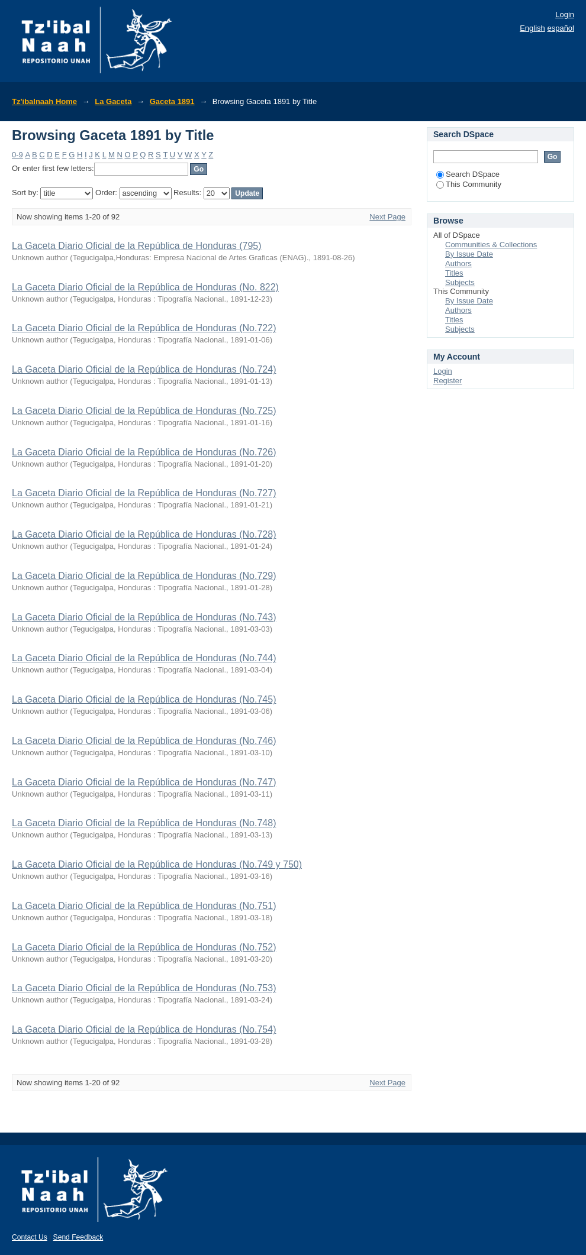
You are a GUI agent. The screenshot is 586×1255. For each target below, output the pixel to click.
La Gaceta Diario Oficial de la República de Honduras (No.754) (144, 1029)
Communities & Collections (491, 244)
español (560, 28)
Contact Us (29, 1237)
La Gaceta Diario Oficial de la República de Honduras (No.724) (144, 369)
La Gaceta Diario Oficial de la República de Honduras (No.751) (144, 906)
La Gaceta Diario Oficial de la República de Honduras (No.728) (144, 534)
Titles (454, 273)
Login (564, 14)
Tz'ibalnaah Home (44, 101)
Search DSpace (468, 174)
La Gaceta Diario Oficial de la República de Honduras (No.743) (144, 617)
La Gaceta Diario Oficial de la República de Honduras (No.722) (144, 328)
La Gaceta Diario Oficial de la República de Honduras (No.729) (144, 576)
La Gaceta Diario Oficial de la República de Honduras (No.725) (144, 411)
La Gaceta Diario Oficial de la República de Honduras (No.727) (144, 493)
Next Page (387, 216)
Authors (458, 263)
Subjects (460, 282)
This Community (468, 184)
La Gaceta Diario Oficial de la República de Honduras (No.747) (144, 782)
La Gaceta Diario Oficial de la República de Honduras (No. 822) (145, 287)
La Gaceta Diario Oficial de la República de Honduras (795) (137, 246)
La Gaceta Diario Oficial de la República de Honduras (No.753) (144, 988)
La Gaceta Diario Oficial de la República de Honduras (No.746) (144, 741)
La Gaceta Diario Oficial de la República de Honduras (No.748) (144, 823)
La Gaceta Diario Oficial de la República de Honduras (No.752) (144, 947)
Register (447, 380)
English (532, 28)
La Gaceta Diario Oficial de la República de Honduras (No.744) (144, 658)
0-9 (17, 154)
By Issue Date (469, 254)
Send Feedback (78, 1237)
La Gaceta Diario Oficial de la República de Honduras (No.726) (144, 452)
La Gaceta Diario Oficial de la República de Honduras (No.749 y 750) (157, 864)
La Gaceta (113, 101)
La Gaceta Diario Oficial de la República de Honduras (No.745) (144, 699)
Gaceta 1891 (172, 101)
